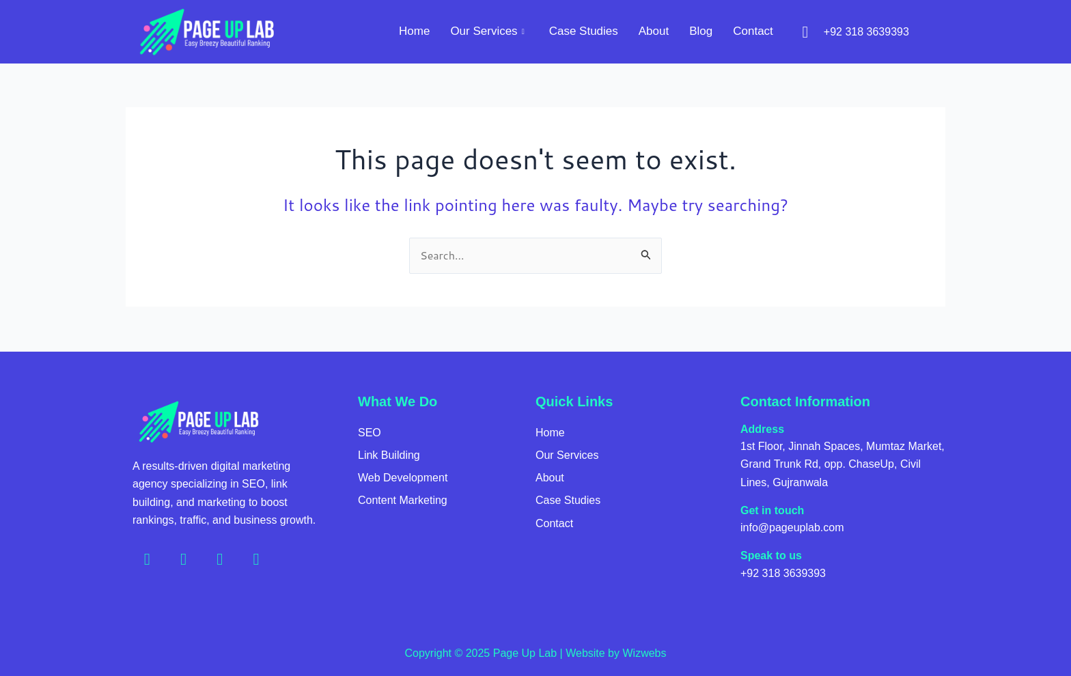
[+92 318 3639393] (805, 32)
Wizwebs (644, 653)
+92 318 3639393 (866, 32)
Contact (753, 31)
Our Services (487, 31)
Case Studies (583, 31)
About (654, 31)
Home (414, 31)
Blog (700, 31)
